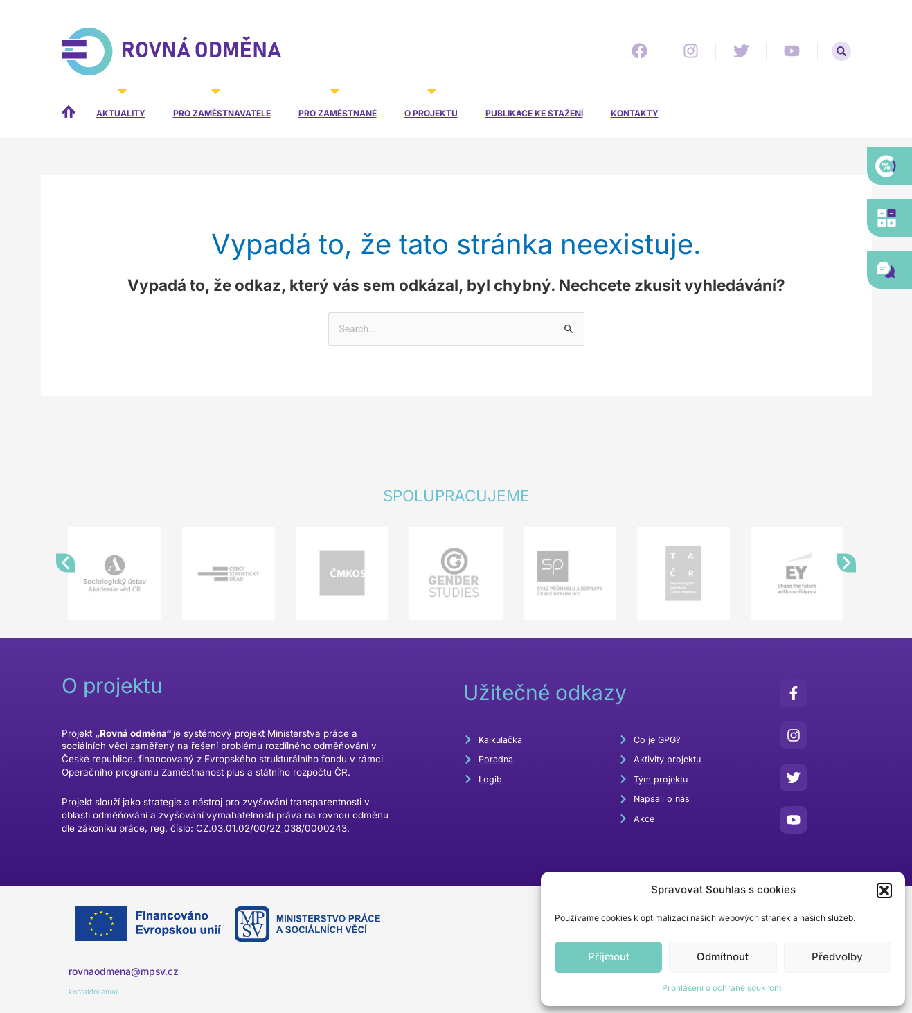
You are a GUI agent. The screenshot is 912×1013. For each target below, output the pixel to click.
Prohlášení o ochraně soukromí (723, 988)
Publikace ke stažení (534, 113)
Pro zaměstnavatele (222, 103)
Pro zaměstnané (337, 103)
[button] (884, 890)
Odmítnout (723, 956)
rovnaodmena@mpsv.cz (129, 972)
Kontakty (635, 113)
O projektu (431, 103)
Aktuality (120, 103)
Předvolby (837, 956)
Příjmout (608, 956)
